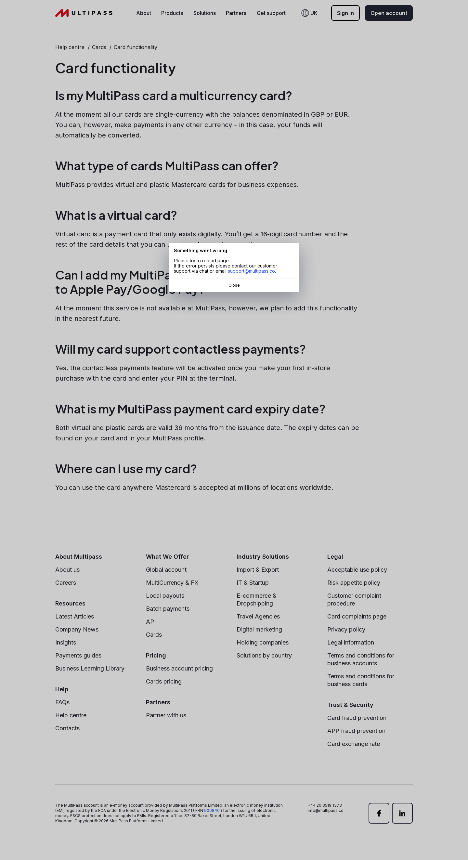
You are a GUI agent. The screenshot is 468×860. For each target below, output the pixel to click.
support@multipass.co (251, 271)
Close (234, 285)
